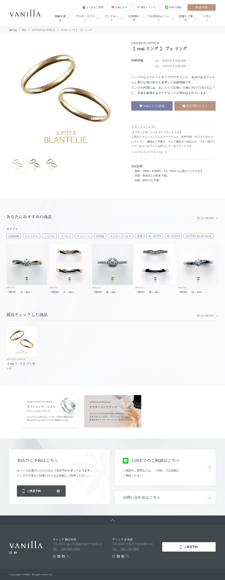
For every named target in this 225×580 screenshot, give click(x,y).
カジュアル (31, 236)
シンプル (49, 236)
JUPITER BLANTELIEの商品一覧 (149, 152)
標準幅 (100, 236)
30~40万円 (154, 236)
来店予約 (201, 7)
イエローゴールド (120, 236)
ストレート (83, 236)
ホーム (13, 30)
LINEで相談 (173, 7)
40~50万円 (173, 236)
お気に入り (119, 7)
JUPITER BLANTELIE (43, 30)
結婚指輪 (13, 236)
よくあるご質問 (92, 7)
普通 (139, 236)
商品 (24, 30)
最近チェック (146, 7)
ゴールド (66, 236)
